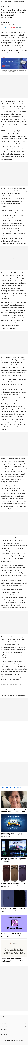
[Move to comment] (20, 27)
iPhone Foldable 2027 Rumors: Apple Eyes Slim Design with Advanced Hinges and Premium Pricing (14, 910)
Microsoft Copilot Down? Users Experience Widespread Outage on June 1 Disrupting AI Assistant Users (12, 835)
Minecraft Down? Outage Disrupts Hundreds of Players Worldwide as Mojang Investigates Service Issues (13, 860)
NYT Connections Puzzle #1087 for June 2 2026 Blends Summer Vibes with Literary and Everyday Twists (13, 935)
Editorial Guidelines (20, 695)
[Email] (17, 27)
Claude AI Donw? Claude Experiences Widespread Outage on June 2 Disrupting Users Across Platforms (14, 960)
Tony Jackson (6, 22)
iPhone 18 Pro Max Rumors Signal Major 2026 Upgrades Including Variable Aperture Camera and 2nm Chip (13, 885)
